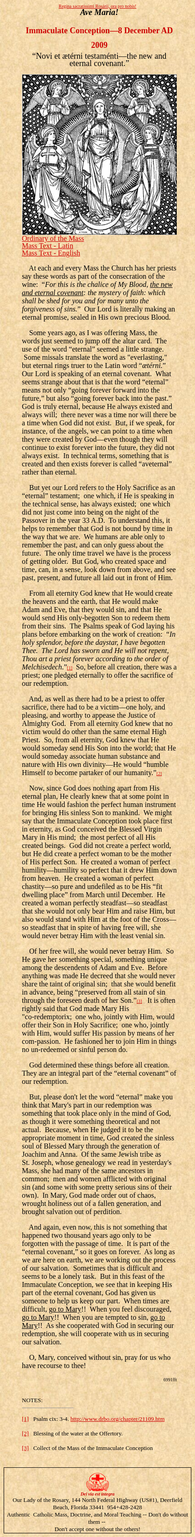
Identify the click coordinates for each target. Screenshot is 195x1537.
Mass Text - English (51, 253)
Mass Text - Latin (47, 246)
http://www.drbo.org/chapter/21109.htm (118, 1418)
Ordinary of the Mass (53, 238)
